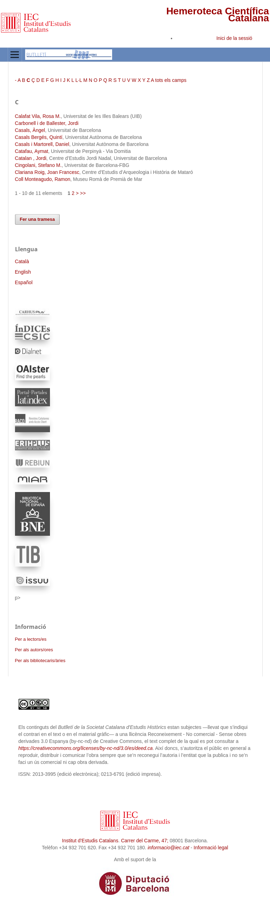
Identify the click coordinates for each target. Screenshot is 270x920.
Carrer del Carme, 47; (144, 840)
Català (22, 261)
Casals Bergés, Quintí (39, 137)
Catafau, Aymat (31, 151)
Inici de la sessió (234, 38)
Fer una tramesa (37, 219)
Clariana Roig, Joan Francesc (47, 172)
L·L (78, 80)
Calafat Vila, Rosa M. (38, 116)
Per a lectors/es (30, 639)
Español (24, 282)
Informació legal (211, 847)
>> (83, 193)
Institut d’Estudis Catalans (90, 840)
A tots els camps (169, 80)
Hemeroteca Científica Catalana (217, 14)
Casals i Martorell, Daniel (42, 144)
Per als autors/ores (34, 649)
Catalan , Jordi (30, 158)
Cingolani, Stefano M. (38, 165)
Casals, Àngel (30, 130)
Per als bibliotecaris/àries (40, 660)
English (23, 272)
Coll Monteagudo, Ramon (43, 179)
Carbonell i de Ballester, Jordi (47, 123)
